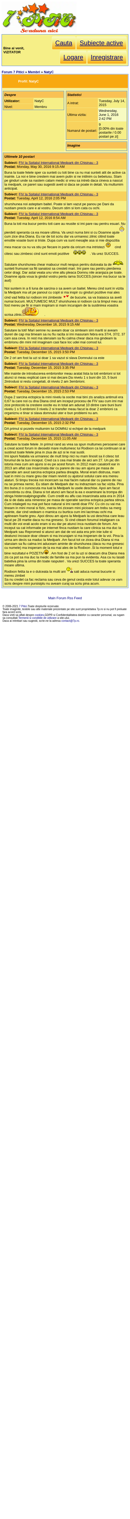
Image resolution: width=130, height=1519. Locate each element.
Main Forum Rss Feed (65, 598)
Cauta (63, 42)
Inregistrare (107, 57)
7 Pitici (23, 606)
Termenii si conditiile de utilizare (37, 617)
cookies (39, 615)
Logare (73, 57)
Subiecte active (101, 42)
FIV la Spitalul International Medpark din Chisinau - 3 (58, 163)
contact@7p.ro (70, 620)
